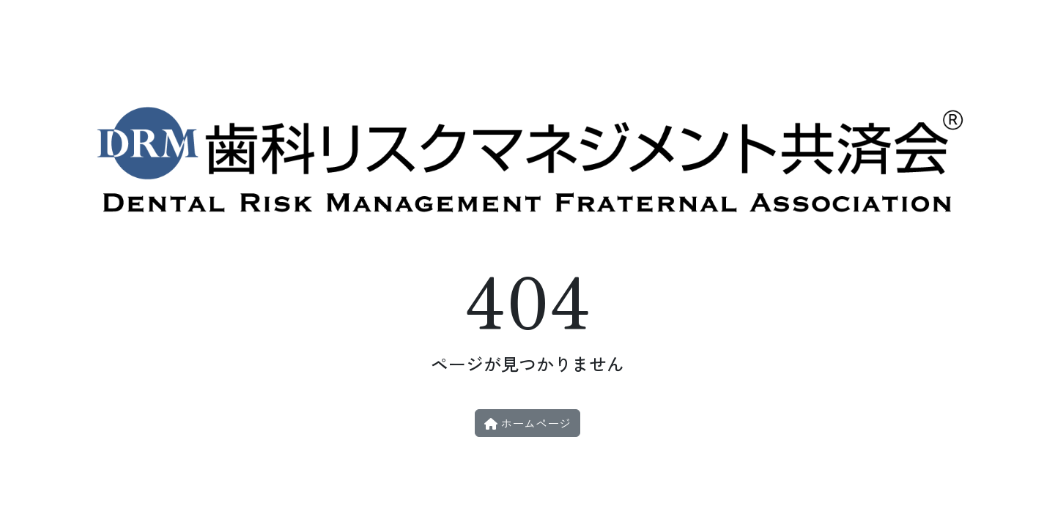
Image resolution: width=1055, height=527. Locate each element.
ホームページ (527, 423)
